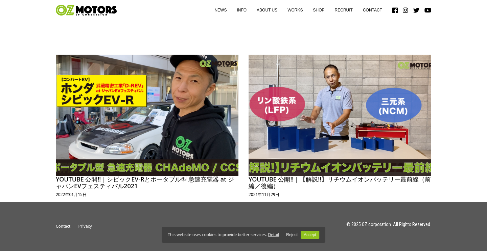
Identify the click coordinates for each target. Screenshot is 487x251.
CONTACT (372, 10)
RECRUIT (344, 10)
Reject (292, 234)
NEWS (220, 10)
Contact (63, 226)
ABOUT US (267, 10)
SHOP (319, 10)
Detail (273, 235)
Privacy (85, 226)
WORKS (295, 10)
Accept (310, 234)
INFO (242, 10)
